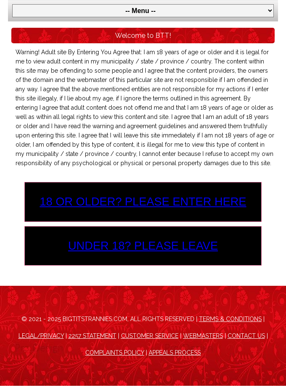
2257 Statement (92, 335)
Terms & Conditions (230, 319)
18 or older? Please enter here (143, 201)
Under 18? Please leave (143, 245)
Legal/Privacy (41, 335)
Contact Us (246, 335)
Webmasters (203, 335)
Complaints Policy (114, 352)
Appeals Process (175, 352)
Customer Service (149, 335)
